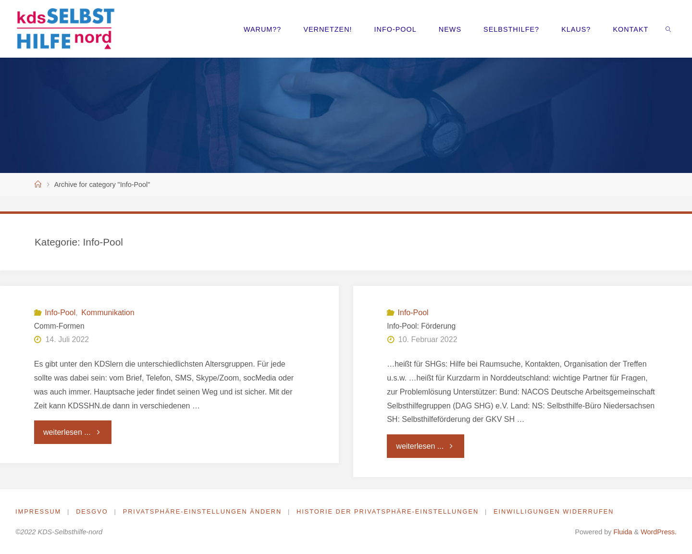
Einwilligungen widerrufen (555, 511)
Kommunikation (107, 312)
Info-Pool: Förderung (421, 326)
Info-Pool (60, 312)
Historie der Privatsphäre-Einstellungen (388, 511)
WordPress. (659, 532)
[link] (668, 29)
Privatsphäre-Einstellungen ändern (202, 511)
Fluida (621, 532)
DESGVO (92, 511)
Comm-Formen (59, 326)
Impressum (38, 511)
